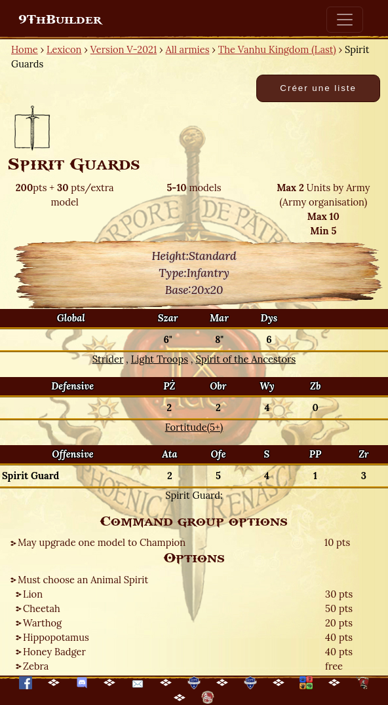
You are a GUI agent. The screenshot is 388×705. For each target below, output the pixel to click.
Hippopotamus (56, 637)
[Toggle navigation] (344, 20)
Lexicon (64, 49)
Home (24, 49)
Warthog (42, 623)
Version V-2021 (123, 49)
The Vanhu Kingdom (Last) (277, 49)
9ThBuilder (60, 19)
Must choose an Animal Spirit (83, 579)
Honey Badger (54, 651)
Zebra (35, 666)
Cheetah (41, 608)
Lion (33, 594)
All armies (188, 49)
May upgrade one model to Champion (101, 542)
